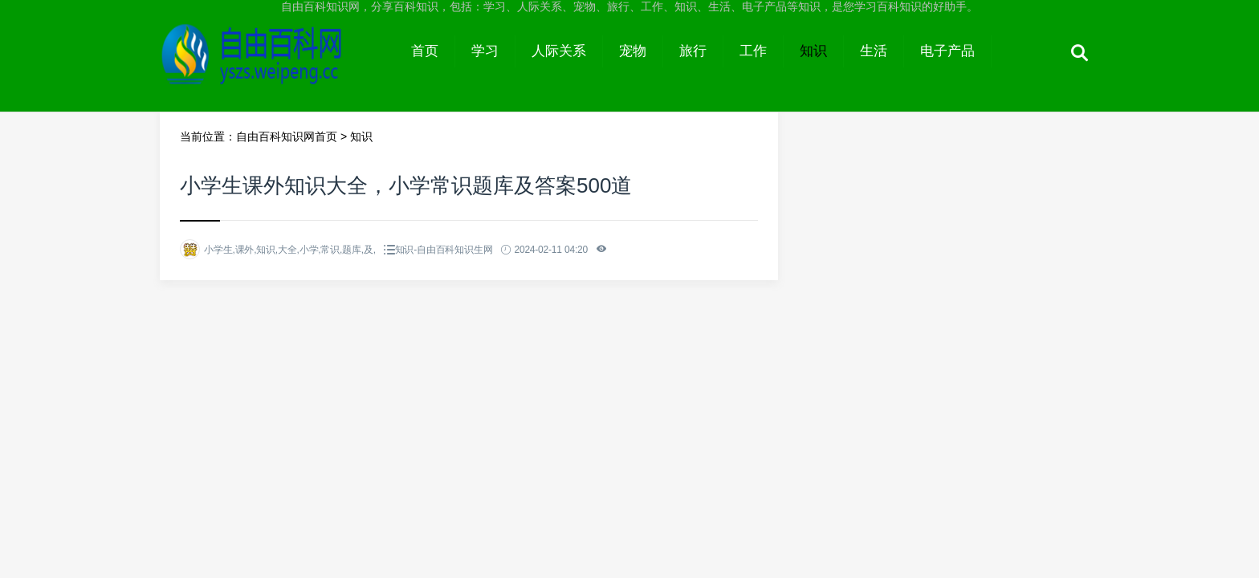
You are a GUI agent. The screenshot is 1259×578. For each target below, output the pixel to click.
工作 (753, 51)
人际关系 (559, 51)
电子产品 (947, 51)
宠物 (632, 51)
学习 (485, 51)
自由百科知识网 (277, 65)
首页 (424, 51)
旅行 (693, 51)
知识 (813, 51)
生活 (873, 51)
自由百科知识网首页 (286, 136)
